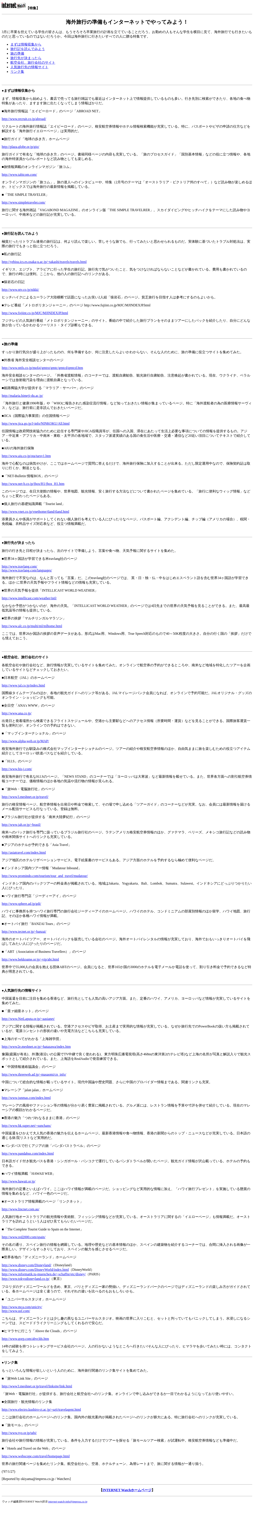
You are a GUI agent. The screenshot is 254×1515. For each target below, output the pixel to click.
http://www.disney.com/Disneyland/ (26, 1265)
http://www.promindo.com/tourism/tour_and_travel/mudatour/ (45, 876)
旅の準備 (17, 53)
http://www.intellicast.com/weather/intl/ (29, 598)
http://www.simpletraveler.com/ (23, 202)
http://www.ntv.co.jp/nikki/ (20, 289)
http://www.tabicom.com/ (19, 174)
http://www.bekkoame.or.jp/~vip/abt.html (30, 959)
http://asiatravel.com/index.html (24, 852)
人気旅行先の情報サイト (29, 67)
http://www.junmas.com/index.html (26, 1098)
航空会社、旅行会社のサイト (32, 62)
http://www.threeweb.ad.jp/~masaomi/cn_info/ (34, 1074)
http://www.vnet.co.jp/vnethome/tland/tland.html (35, 511)
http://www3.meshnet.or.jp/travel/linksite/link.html (37, 1386)
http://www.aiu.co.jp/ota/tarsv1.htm (26, 456)
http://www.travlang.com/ (19, 566)
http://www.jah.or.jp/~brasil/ (21, 824)
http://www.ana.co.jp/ (17, 713)
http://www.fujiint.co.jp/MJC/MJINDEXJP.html (35, 313)
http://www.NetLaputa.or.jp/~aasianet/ (28, 1019)
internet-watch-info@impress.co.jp (67, 1501)
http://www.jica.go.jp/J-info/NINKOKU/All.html (36, 423)
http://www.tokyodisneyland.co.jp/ (26, 1279)
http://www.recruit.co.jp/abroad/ (24, 119)
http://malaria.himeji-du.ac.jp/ (22, 395)
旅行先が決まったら (25, 58)
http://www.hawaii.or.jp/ (18, 1181)
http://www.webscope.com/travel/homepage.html (36, 1456)
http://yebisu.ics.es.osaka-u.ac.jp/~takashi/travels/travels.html (44, 262)
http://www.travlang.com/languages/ (27, 570)
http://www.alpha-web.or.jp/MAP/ (25, 741)
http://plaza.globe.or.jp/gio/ (20, 147)
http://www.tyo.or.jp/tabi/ (19, 1433)
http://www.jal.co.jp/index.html (23, 685)
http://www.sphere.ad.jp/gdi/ (21, 904)
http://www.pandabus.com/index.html (28, 1153)
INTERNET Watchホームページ (127, 1490)
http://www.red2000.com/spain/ (24, 1237)
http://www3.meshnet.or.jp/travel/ (25, 797)
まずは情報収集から (25, 44)
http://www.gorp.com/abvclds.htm (25, 1339)
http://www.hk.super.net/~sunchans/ (26, 1125)
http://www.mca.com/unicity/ (22, 1307)
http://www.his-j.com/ (17, 769)
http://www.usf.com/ (16, 1311)
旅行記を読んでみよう (27, 49)
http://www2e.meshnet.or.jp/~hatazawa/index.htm (36, 1046)
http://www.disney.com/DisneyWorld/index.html (35, 1269)
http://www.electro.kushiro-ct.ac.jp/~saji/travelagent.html (41, 1409)
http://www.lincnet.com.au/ (20, 1209)
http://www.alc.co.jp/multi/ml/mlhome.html (32, 626)
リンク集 (17, 71)
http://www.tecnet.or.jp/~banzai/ (24, 931)
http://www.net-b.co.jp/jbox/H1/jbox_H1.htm (33, 484)
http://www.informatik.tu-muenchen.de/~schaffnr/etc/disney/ (44, 1274)
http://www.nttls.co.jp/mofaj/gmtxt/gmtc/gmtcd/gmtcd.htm (42, 368)
